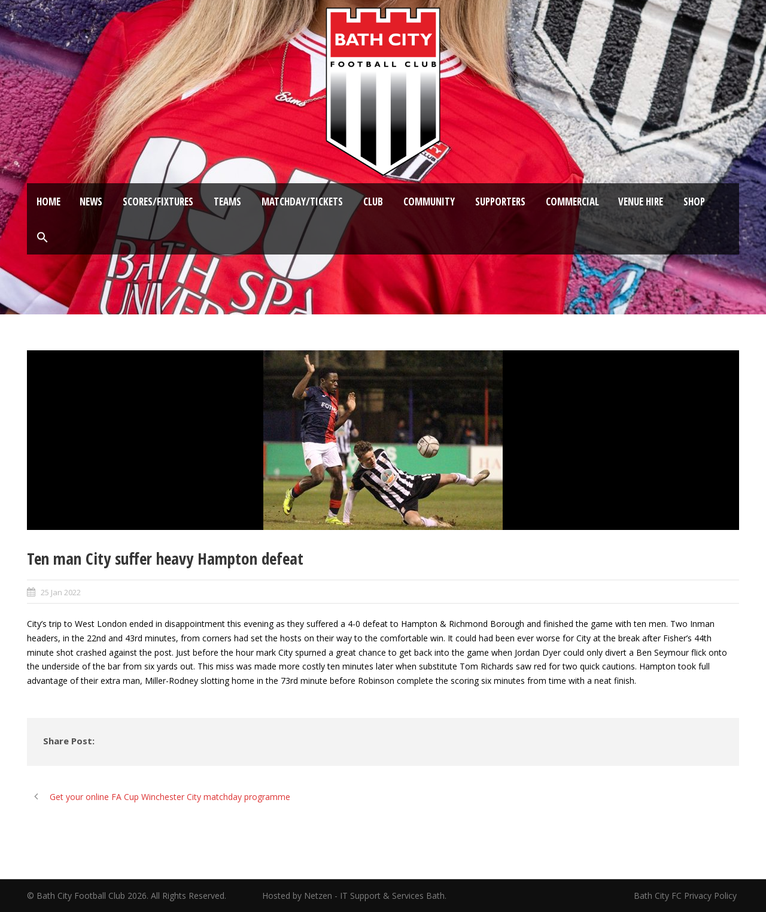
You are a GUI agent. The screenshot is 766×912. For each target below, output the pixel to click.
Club (373, 201)
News (91, 201)
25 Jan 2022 (61, 592)
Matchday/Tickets (302, 201)
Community (429, 201)
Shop (694, 201)
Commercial (572, 201)
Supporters (500, 201)
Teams (227, 201)
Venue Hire (640, 201)
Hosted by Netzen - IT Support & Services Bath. (354, 895)
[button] (42, 237)
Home (48, 201)
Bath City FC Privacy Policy (686, 895)
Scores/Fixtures (158, 201)
